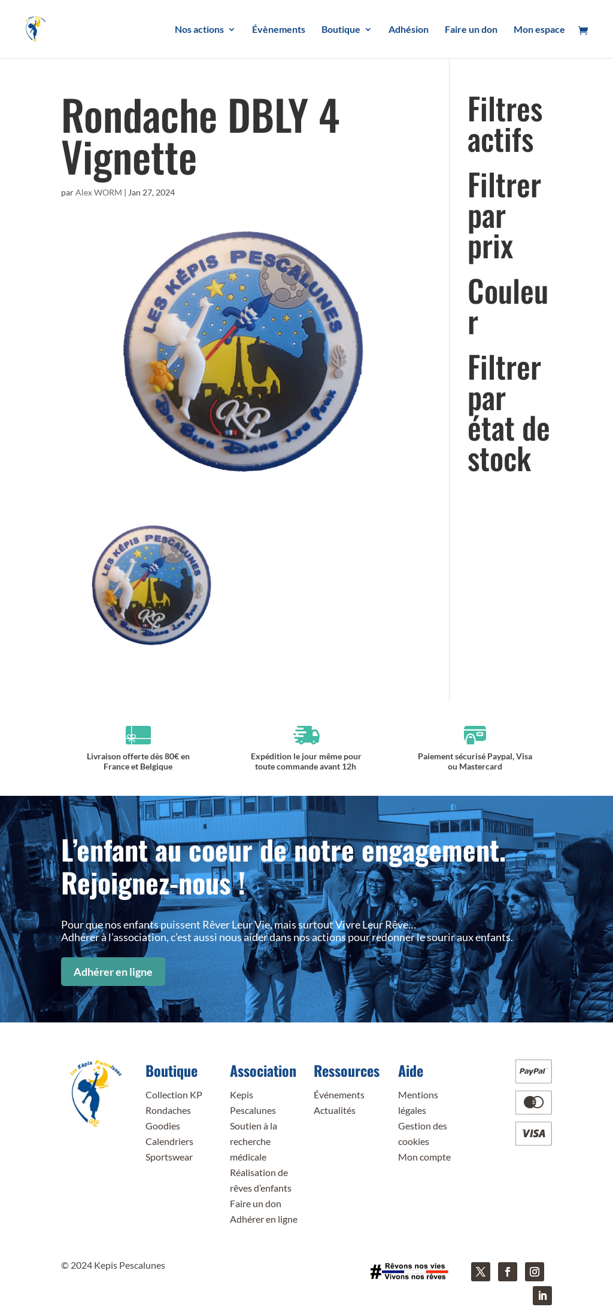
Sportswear (169, 1156)
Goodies (162, 1125)
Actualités (335, 1110)
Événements (339, 1094)
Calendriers (169, 1141)
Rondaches (168, 1110)
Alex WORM (98, 192)
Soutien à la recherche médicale (253, 1141)
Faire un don (255, 1203)
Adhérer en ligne (113, 971)
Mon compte (424, 1156)
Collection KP (173, 1094)
